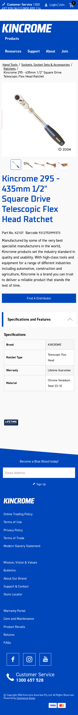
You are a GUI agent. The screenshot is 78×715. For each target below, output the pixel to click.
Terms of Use (13, 522)
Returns (9, 635)
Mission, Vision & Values (20, 562)
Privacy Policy (13, 530)
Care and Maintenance (19, 619)
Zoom (67, 149)
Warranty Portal (14, 611)
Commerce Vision (26, 698)
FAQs (7, 643)
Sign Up (41, 484)
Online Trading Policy (18, 514)
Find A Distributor (39, 298)
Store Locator (13, 594)
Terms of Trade (14, 538)
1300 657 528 (29, 680)
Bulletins (10, 570)
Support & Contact (16, 586)
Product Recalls (14, 627)
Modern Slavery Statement (22, 546)
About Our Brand (15, 578)
